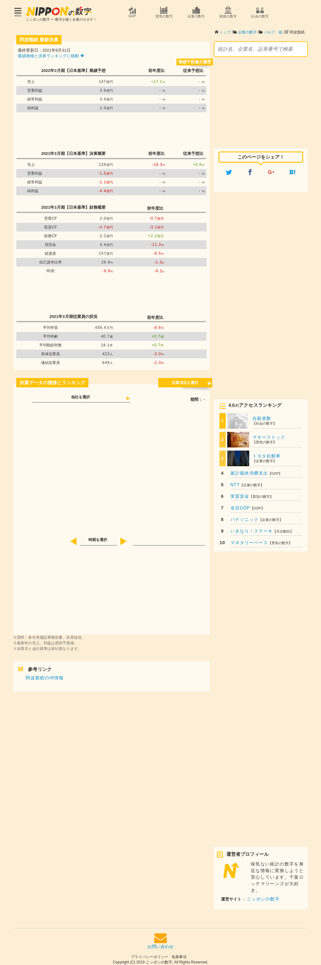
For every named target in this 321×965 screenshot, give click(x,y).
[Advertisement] (111, 128)
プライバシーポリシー (149, 954)
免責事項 (179, 954)
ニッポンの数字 (263, 895)
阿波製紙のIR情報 (45, 674)
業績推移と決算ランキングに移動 (51, 52)
